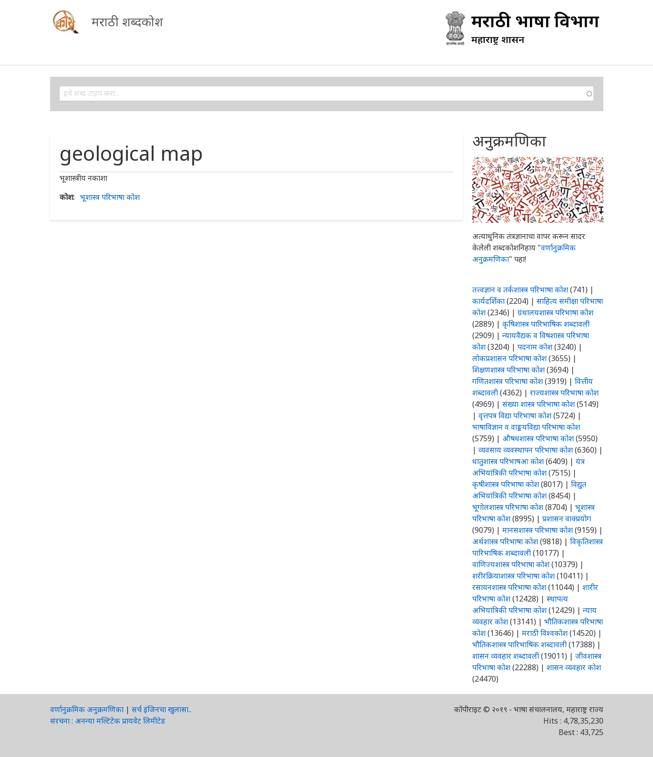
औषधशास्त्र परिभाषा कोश (538, 438)
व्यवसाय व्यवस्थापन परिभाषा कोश (525, 450)
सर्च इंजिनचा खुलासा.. (161, 709)
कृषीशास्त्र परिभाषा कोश (505, 484)
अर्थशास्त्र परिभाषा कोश (505, 541)
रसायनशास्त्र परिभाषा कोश (509, 587)
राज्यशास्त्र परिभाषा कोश (564, 392)
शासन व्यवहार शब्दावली (505, 656)
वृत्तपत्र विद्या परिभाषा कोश (514, 415)
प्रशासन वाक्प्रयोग (566, 518)
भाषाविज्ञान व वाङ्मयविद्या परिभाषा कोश (526, 427)
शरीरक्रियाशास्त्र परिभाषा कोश (513, 575)
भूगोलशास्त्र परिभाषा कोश (507, 507)
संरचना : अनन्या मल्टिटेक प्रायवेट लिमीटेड (107, 721)
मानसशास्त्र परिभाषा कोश (537, 530)
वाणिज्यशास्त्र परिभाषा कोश (510, 564)
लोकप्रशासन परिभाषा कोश (509, 358)
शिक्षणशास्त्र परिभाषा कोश (508, 369)
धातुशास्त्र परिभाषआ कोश (508, 461)
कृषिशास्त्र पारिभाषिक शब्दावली (546, 324)
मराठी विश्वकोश (545, 633)
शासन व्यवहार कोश (574, 667)
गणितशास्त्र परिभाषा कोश (507, 381)
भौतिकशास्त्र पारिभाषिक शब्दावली (519, 644)
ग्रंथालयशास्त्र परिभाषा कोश (555, 312)
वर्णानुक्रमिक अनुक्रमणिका (87, 709)
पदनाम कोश (535, 347)
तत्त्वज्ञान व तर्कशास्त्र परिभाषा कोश (520, 289)
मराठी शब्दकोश (127, 21)
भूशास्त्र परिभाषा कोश (110, 197)
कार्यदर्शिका (488, 301)
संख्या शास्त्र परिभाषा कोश (538, 404)
